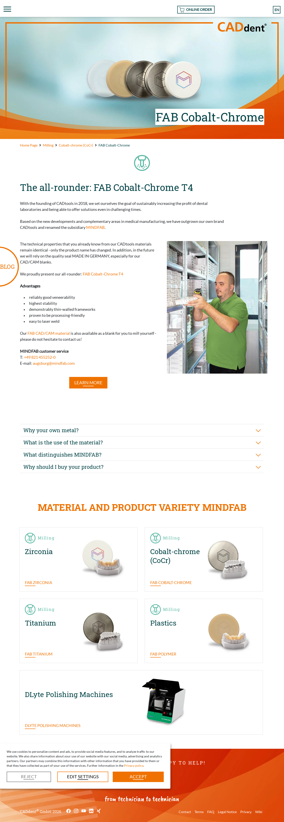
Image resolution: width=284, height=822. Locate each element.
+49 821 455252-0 (39, 357)
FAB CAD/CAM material (49, 333)
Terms (199, 812)
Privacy (246, 812)
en (276, 10)
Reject (29, 776)
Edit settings (83, 776)
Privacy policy (133, 765)
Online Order (199, 9)
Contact (185, 812)
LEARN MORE (88, 382)
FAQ (210, 812)
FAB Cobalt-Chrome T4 (103, 273)
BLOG (7, 266)
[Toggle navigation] (7, 9)
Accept (138, 776)
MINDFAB (95, 227)
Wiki (258, 812)
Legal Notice (227, 812)
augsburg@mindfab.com (54, 363)
